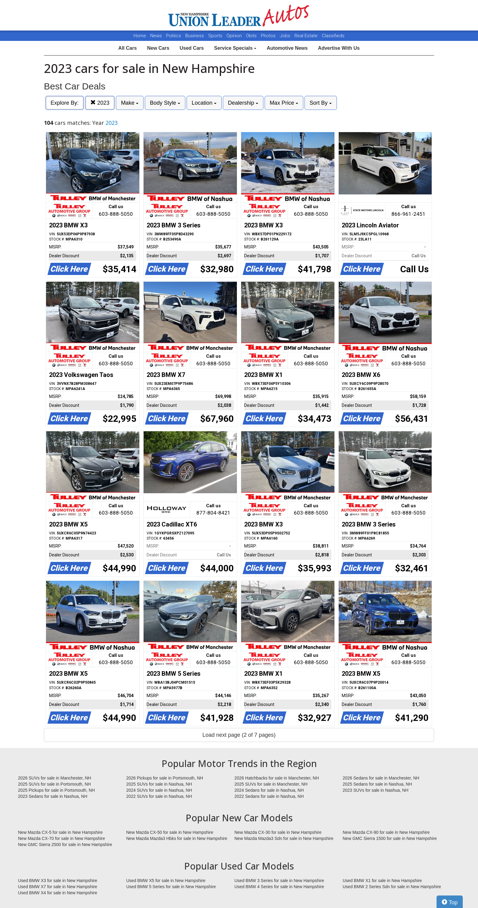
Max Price (284, 103)
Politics (173, 35)
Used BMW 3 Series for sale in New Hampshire (279, 880)
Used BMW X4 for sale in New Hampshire (57, 892)
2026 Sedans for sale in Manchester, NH (381, 778)
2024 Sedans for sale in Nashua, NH (269, 790)
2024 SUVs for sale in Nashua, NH (159, 790)
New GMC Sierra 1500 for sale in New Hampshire (390, 838)
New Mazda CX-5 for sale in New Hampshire (60, 832)
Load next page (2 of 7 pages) (239, 735)
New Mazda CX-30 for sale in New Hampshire (278, 832)
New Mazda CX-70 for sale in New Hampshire (61, 838)
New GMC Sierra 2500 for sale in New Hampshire (65, 844)
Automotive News (287, 48)
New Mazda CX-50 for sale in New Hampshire (169, 832)
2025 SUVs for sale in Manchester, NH (271, 784)
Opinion (235, 35)
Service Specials (235, 48)
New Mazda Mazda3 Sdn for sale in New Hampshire (283, 838)
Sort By (321, 103)
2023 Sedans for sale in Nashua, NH (52, 796)
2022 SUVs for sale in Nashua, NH (159, 796)
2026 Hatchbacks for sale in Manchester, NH (276, 778)
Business (195, 35)
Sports (215, 35)
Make (129, 103)
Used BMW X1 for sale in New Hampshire (382, 880)
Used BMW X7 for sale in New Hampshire (57, 886)
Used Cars (192, 48)
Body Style (165, 103)
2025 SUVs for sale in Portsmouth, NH (54, 784)
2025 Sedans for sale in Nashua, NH (377, 784)
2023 (99, 102)
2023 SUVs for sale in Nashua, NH (375, 790)
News (156, 35)
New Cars (158, 48)
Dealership (243, 103)
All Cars (127, 48)
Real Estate (306, 35)
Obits (252, 35)
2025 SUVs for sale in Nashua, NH (159, 784)
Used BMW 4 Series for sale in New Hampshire (279, 886)
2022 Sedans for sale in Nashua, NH (269, 796)
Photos (269, 35)
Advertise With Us (339, 48)
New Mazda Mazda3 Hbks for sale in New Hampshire (176, 838)
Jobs (285, 35)
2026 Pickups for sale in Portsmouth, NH (164, 778)
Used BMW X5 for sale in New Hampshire (165, 880)
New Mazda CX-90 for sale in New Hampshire (386, 832)
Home (140, 35)
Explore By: (65, 103)
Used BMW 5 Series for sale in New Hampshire (171, 886)
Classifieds (333, 35)
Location (204, 103)
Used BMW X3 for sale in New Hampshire (57, 880)
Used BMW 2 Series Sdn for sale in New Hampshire (392, 886)
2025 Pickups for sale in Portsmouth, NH (56, 790)
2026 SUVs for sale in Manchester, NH (54, 778)
